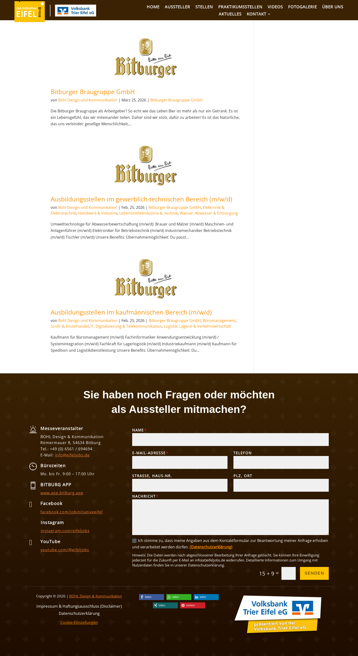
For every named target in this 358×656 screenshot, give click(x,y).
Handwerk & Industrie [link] (97, 213)
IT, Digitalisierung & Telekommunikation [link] (126, 326)
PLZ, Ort (242, 476)
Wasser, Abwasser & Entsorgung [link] (209, 213)
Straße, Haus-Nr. (152, 476)
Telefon (242, 453)
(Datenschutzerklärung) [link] (211, 547)
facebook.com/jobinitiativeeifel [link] (71, 512)
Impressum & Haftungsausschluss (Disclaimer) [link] (79, 605)
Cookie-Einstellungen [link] (79, 622)
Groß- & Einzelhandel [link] (70, 326)
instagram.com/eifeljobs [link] (65, 530)
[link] (29, 21)
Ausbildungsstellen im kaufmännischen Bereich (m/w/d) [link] (131, 312)
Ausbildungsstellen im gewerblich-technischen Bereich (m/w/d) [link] (141, 199)
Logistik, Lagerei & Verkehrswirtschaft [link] (197, 326)
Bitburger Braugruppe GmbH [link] (93, 91)
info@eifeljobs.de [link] (72, 455)
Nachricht (144, 496)
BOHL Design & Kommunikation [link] (95, 596)
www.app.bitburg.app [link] (61, 493)
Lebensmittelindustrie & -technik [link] (148, 213)
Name (138, 430)
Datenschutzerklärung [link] (79, 613)
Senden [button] (314, 573)
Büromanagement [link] (219, 320)
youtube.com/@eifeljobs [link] (64, 549)
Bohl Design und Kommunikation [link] (87, 100)
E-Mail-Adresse (149, 453)
